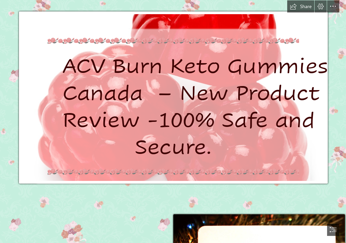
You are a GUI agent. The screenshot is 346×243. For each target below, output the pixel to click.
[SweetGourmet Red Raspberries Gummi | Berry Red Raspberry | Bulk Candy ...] (173, 97)
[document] (173, 121)
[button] (300, 6)
